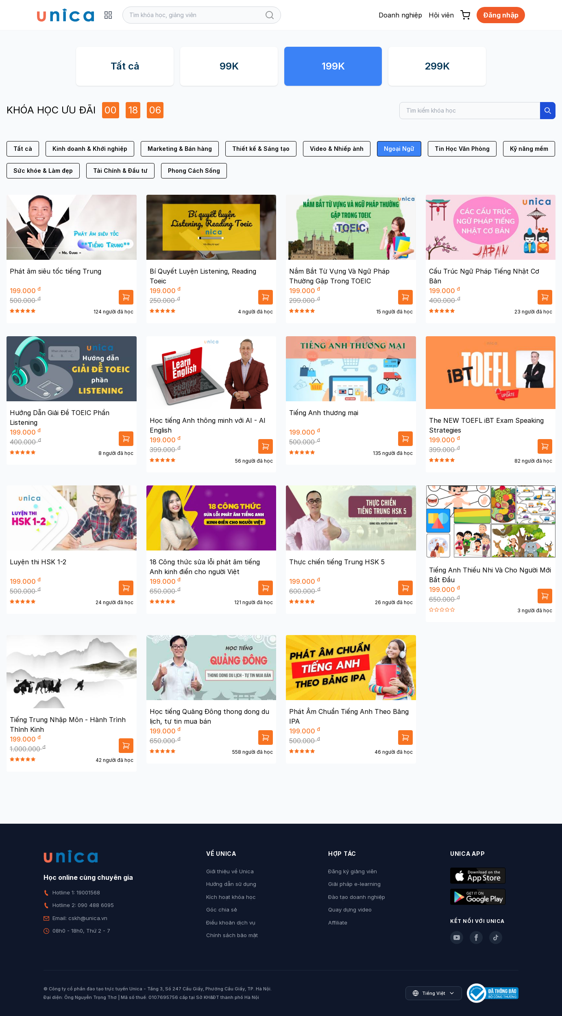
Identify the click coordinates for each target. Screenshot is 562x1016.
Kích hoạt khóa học (231, 897)
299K (437, 66)
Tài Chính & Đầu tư (120, 170)
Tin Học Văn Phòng (462, 148)
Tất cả (125, 66)
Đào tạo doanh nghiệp (356, 897)
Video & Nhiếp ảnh (337, 148)
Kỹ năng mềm (529, 148)
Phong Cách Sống (194, 170)
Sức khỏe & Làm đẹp (43, 170)
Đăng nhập (500, 15)
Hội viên (441, 15)
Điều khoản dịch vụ (230, 922)
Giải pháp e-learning (354, 884)
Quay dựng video (350, 909)
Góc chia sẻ (221, 909)
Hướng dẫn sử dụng (231, 884)
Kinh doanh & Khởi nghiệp (89, 148)
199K (333, 66)
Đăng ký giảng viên (352, 871)
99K (229, 66)
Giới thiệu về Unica (230, 871)
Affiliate (337, 922)
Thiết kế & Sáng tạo (261, 148)
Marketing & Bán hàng (180, 148)
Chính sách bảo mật (232, 935)
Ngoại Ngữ (399, 148)
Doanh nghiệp (400, 15)
